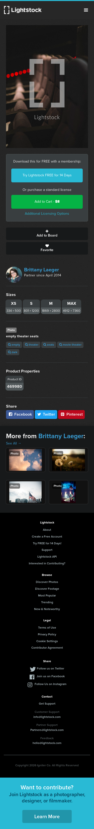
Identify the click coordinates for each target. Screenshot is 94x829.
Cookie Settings (47, 641)
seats (48, 344)
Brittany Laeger (41, 269)
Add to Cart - (47, 201)
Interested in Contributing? (47, 563)
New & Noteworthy (47, 609)
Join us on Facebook (51, 676)
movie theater (70, 344)
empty (14, 344)
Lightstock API (47, 556)
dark (12, 352)
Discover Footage (47, 588)
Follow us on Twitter (50, 668)
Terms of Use (47, 627)
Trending (47, 602)
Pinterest (71, 414)
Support (47, 550)
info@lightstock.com (47, 717)
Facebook (20, 414)
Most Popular (47, 595)
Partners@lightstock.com (47, 730)
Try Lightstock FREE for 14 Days (47, 175)
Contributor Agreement (47, 647)
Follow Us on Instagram (50, 684)
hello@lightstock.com (47, 743)
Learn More (47, 816)
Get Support (47, 703)
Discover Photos (47, 582)
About (47, 529)
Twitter (46, 414)
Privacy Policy (47, 634)
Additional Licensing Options (47, 213)
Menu (86, 10)
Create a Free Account (47, 536)
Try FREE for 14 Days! (47, 543)
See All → (13, 443)
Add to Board (47, 234)
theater (31, 344)
